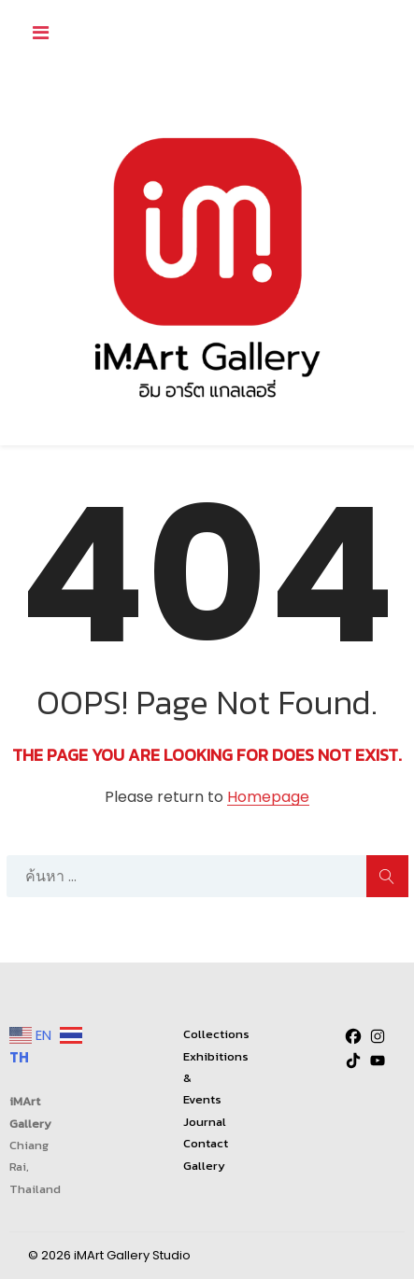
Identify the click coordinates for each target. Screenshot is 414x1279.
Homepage (268, 798)
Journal (204, 1122)
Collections (216, 1034)
